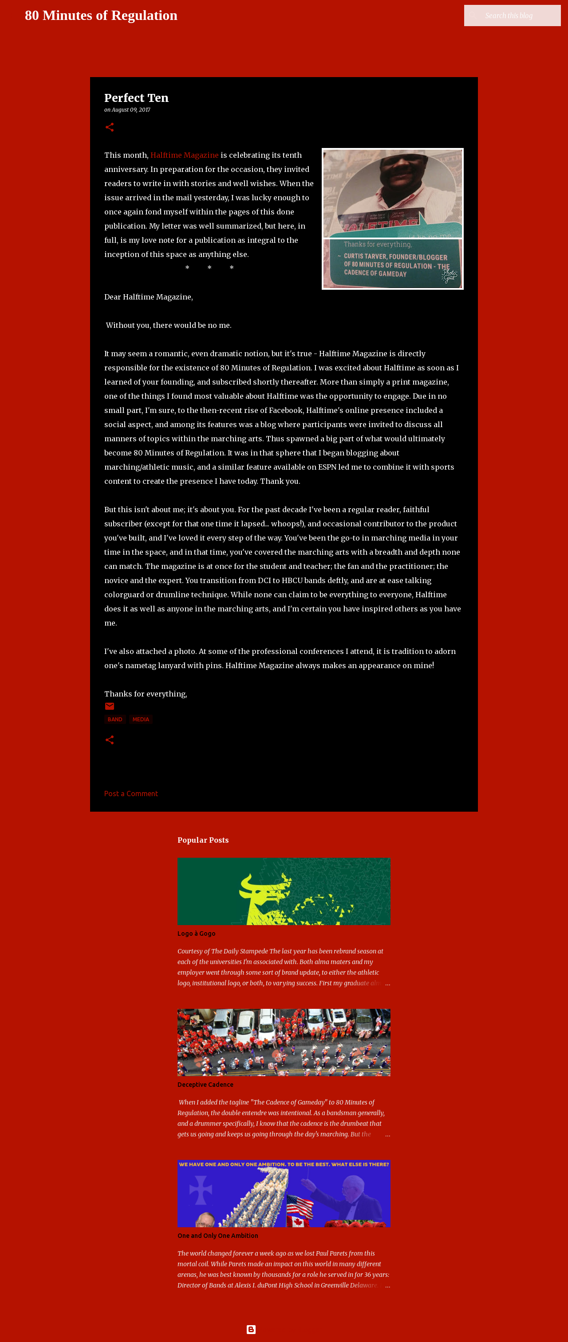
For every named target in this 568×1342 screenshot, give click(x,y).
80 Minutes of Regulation (101, 15)
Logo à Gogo (197, 933)
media (141, 719)
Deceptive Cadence (205, 1084)
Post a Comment (131, 793)
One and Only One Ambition (218, 1235)
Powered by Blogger (284, 1330)
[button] (109, 128)
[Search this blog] (514, 15)
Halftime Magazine (184, 155)
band (115, 719)
